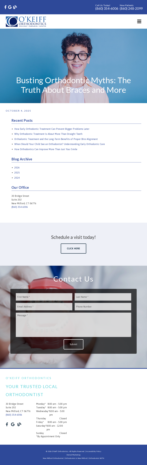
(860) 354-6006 (106, 8)
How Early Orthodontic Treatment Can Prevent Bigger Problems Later (51, 129)
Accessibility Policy (93, 451)
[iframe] (110, 406)
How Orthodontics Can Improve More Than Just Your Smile (45, 149)
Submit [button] (73, 344)
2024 (17, 177)
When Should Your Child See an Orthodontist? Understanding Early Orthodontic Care (59, 144)
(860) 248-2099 (131, 8)
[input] (44, 297)
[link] (5, 7)
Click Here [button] (73, 248)
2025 (17, 172)
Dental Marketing (74, 455)
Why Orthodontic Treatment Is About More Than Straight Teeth (48, 134)
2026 (17, 167)
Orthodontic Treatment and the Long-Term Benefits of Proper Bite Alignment (56, 139)
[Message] (73, 325)
